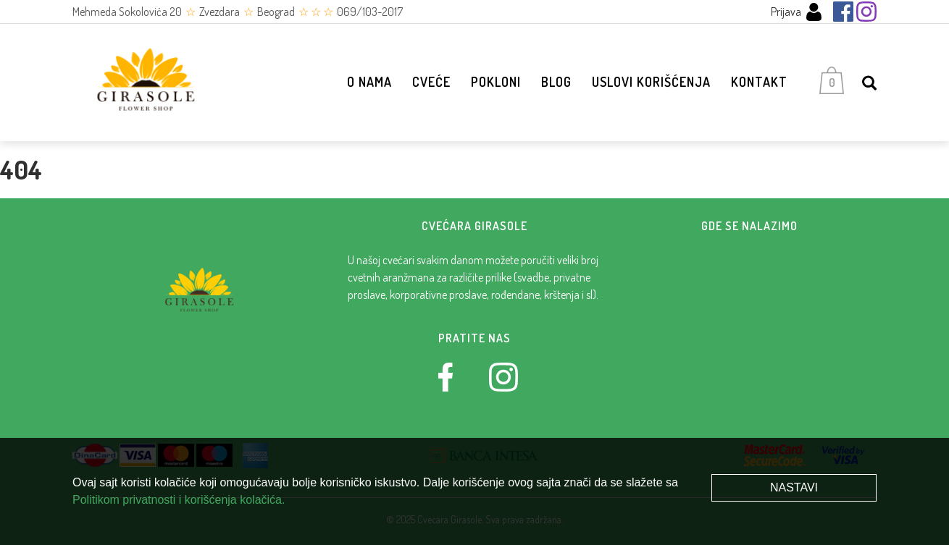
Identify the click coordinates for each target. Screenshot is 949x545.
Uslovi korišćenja (651, 82)
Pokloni (496, 82)
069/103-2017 (370, 11)
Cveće (431, 82)
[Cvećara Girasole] (144, 82)
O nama (369, 82)
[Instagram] (866, 11)
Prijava (797, 12)
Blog (556, 82)
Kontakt (759, 82)
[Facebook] (843, 11)
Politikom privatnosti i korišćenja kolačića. (178, 500)
